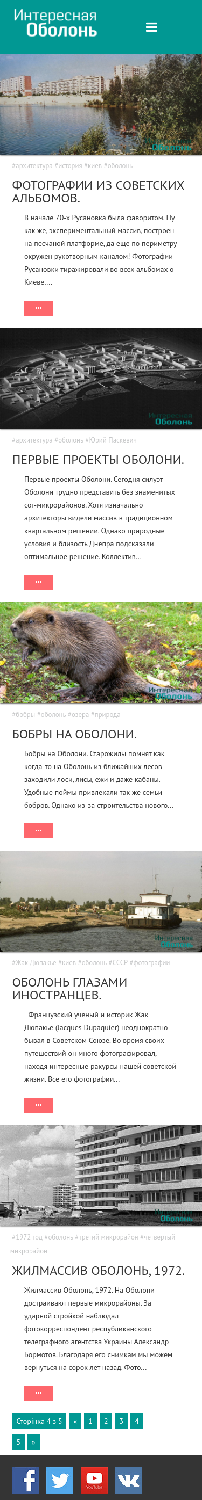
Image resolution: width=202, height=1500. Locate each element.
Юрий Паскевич (112, 440)
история (70, 165)
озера (80, 714)
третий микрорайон (108, 1237)
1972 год (29, 1237)
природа (108, 714)
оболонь (120, 165)
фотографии (152, 962)
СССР (120, 962)
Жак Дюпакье (36, 962)
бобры (25, 714)
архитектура (34, 165)
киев (95, 165)
